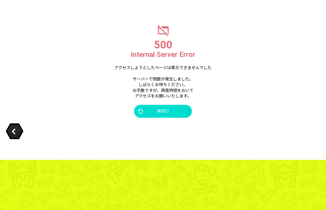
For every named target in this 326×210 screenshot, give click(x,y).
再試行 (163, 111)
